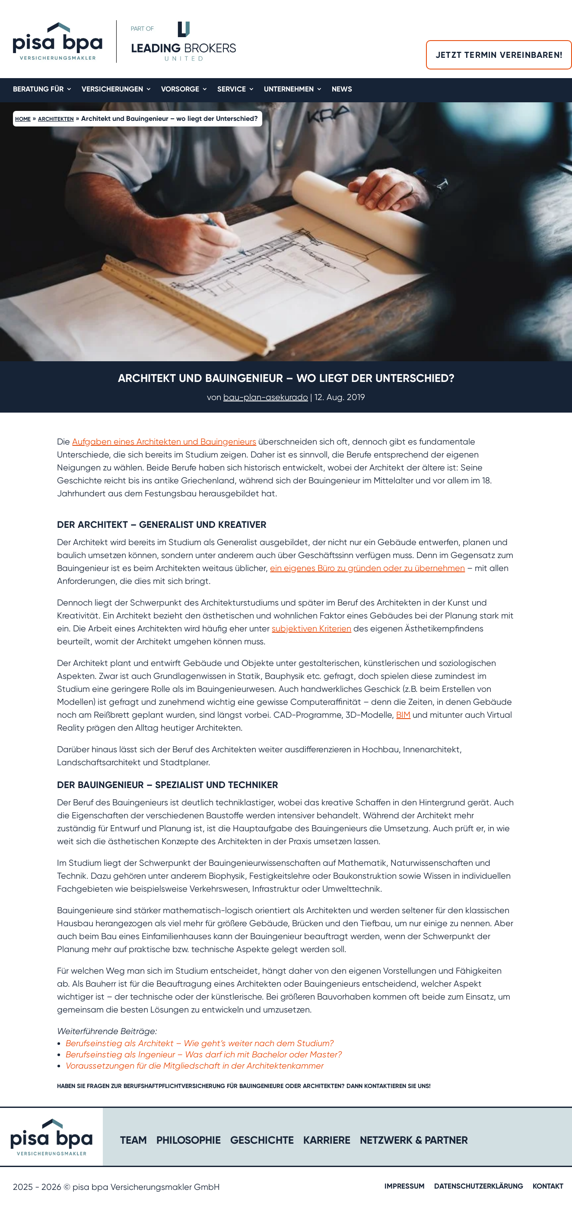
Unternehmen (289, 89)
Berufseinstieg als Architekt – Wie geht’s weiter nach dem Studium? (200, 1043)
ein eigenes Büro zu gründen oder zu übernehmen (367, 568)
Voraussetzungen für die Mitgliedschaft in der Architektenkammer (195, 1066)
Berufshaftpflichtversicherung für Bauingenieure (203, 1086)
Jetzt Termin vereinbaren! (498, 55)
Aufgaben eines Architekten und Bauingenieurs (164, 442)
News (342, 89)
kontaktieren (385, 1086)
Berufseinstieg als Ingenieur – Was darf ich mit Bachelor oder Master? (204, 1055)
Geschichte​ (262, 1141)
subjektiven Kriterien (311, 629)
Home (23, 119)
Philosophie (188, 1141)
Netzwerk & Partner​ (414, 1141)
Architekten (56, 119)
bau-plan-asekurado (265, 397)
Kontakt (548, 1186)
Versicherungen (112, 89)
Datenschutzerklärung (478, 1186)
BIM (403, 715)
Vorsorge (180, 89)
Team (133, 1141)
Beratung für (38, 89)
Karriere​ (326, 1141)
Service (231, 89)
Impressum (405, 1186)
